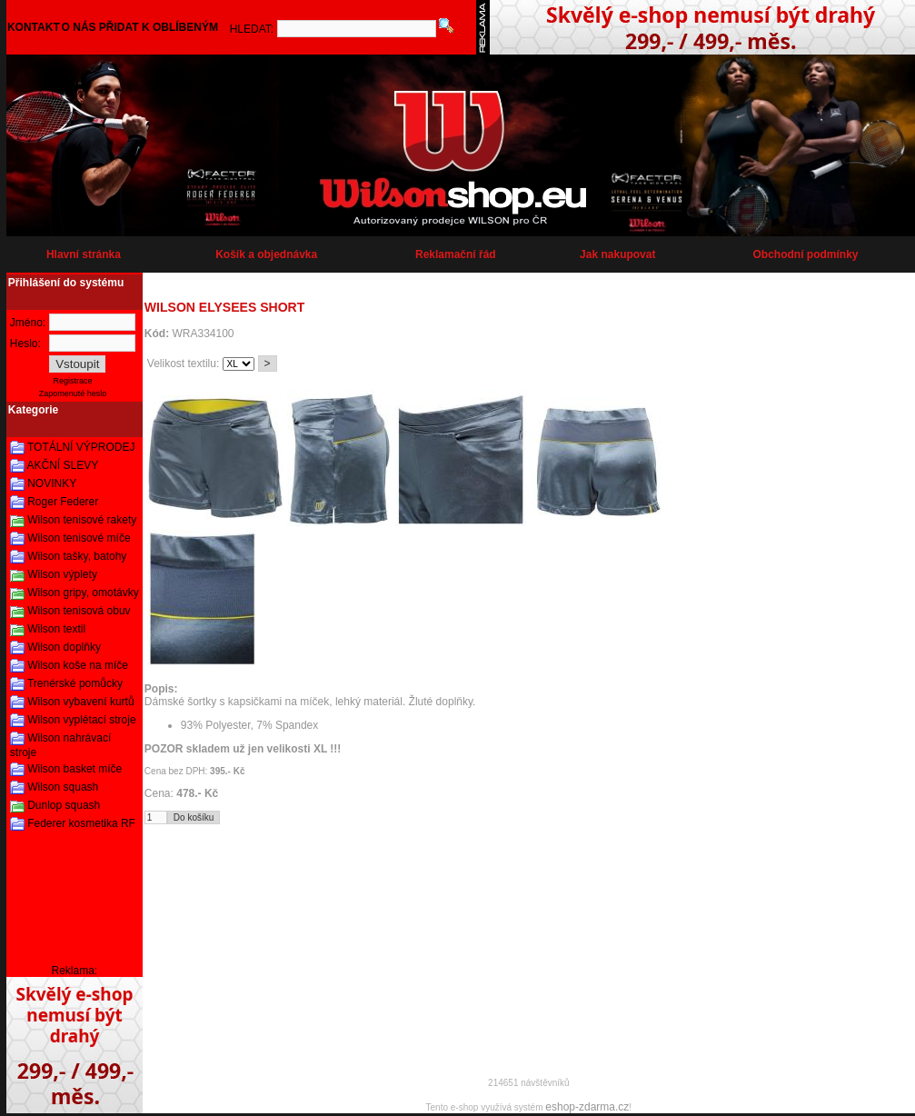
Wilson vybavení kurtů (80, 701)
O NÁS (79, 27)
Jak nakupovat (617, 254)
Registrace (73, 380)
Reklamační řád (455, 254)
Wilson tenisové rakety (81, 519)
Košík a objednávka (266, 254)
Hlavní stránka (83, 254)
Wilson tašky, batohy (76, 556)
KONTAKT (33, 27)
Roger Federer (62, 501)
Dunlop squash (63, 805)
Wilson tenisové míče (78, 538)
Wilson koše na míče (77, 665)
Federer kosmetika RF (81, 823)
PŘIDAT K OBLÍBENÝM (158, 27)
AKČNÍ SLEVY (63, 465)
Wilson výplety (62, 574)
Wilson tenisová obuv (78, 610)
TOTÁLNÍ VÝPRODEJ (80, 447)
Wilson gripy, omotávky (82, 592)
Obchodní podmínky (806, 254)
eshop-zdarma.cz (587, 1107)
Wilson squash (62, 787)
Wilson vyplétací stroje (81, 719)
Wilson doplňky (64, 647)
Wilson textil (56, 629)
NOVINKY (51, 483)
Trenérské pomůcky (75, 683)
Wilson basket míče (74, 768)
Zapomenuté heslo (73, 393)
